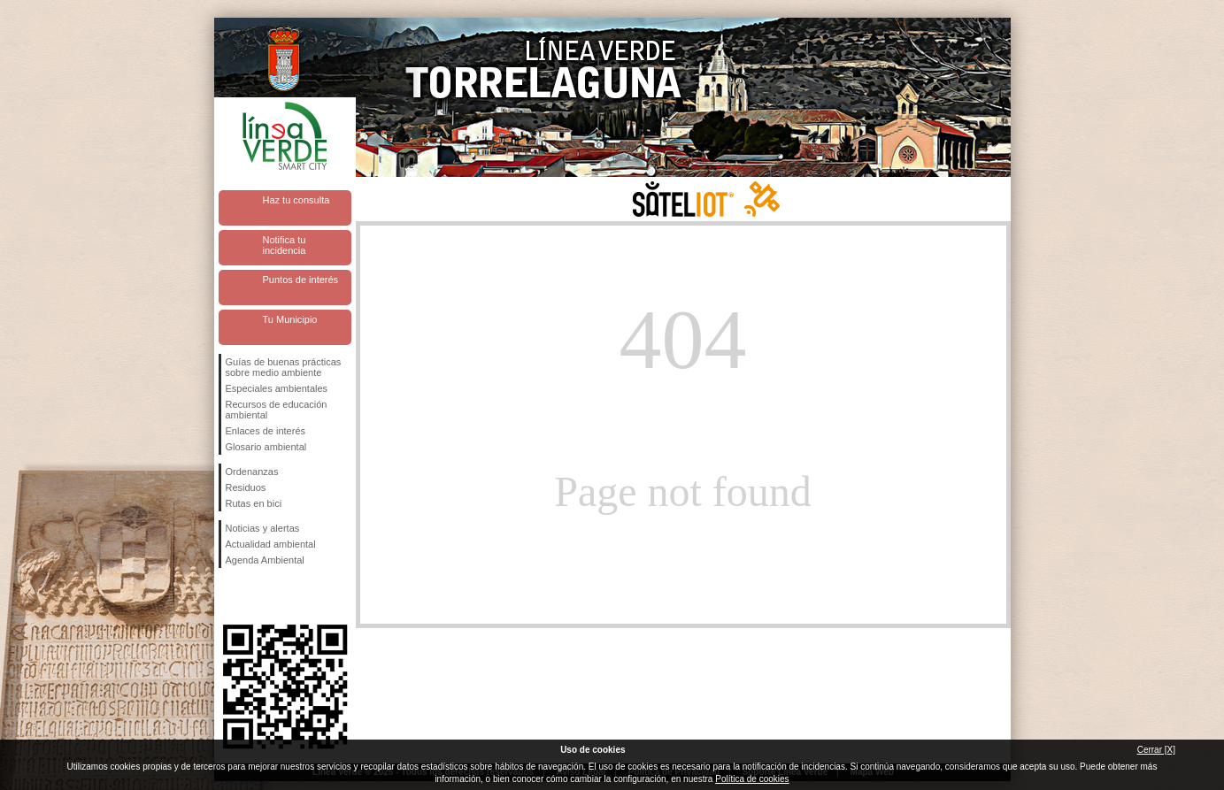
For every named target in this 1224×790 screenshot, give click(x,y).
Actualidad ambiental (271, 544)
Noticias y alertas (263, 528)
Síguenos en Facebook (229, 596)
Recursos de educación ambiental (276, 409)
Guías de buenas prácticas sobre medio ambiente (284, 367)
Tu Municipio (290, 319)
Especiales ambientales (277, 388)
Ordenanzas (252, 471)
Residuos (246, 487)
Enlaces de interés (266, 431)
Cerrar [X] (1156, 750)
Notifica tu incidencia (284, 245)
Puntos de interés (301, 279)
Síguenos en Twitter (258, 596)
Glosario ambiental (266, 446)
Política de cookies (752, 779)
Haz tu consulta (296, 200)
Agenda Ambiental (265, 560)
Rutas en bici (254, 503)
